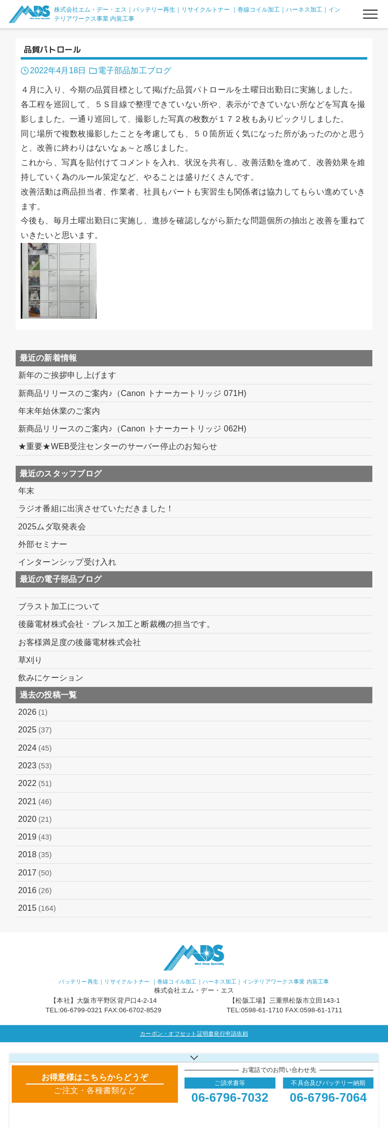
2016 (35, 890)
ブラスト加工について (59, 606)
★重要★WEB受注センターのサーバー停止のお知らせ (118, 446)
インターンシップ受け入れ (67, 562)
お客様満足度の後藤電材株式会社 (79, 642)
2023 (35, 765)
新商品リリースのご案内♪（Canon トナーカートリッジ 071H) (132, 393)
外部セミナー (43, 544)
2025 (35, 729)
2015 (37, 908)
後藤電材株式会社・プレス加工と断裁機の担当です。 (116, 624)
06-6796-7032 (229, 1097)
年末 (26, 490)
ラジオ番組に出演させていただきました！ (96, 508)
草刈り (30, 660)
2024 (35, 748)
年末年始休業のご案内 (59, 411)
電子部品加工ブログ (134, 70)
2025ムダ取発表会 (52, 526)
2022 (35, 783)
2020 (35, 819)
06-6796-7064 (328, 1097)
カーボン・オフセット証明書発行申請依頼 (194, 1033)
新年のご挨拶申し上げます (67, 375)
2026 (33, 712)
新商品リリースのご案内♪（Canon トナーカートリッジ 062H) (132, 428)
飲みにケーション (51, 677)
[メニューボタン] (370, 14)
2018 (35, 854)
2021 (35, 801)
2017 (35, 872)
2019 (35, 837)
